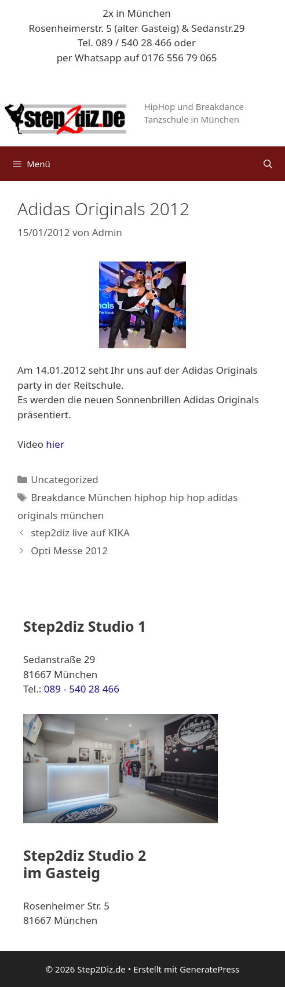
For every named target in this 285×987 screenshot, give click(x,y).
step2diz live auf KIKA (80, 532)
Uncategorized (64, 479)
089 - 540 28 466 (81, 688)
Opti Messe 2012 (69, 550)
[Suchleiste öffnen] (268, 163)
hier (55, 444)
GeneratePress (209, 969)
